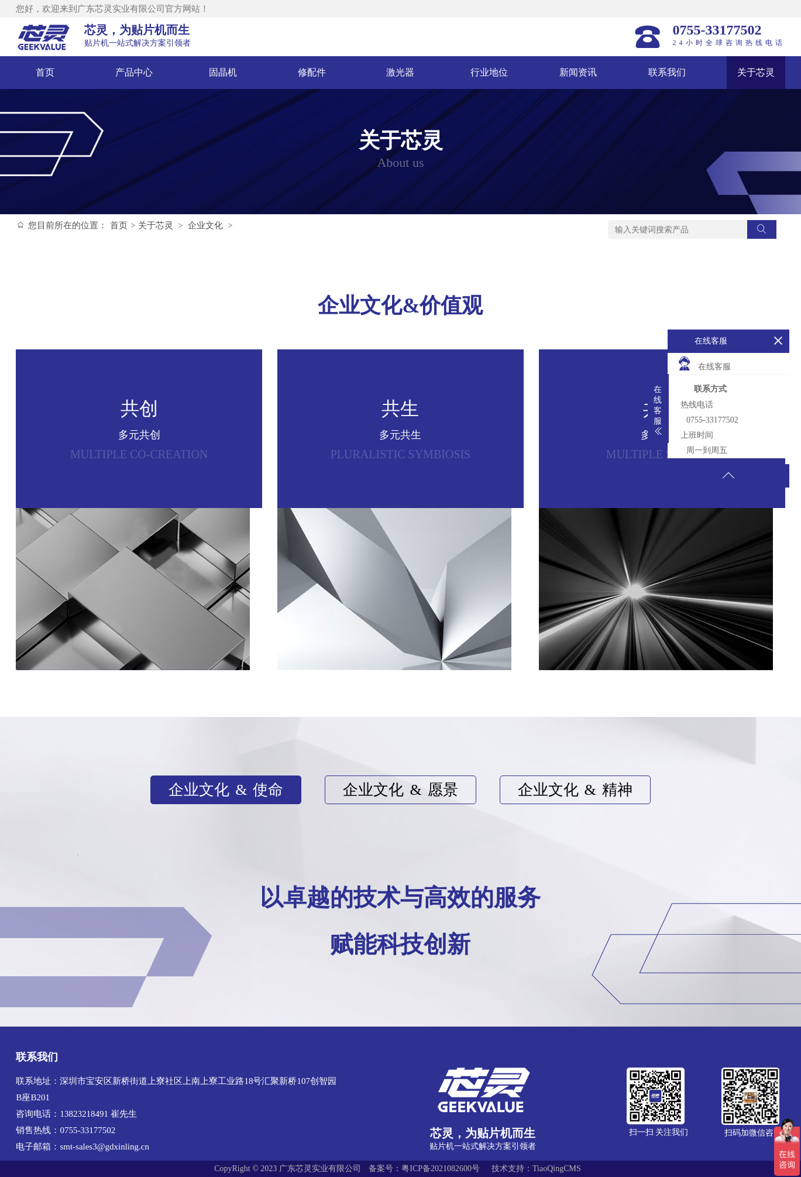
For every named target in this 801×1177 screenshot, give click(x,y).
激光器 (400, 72)
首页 (45, 72)
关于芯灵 (756, 72)
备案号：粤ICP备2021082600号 (424, 1168)
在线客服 (704, 363)
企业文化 (205, 225)
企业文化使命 (226, 789)
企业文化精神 (575, 789)
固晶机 (223, 72)
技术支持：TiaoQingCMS (536, 1168)
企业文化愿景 (400, 789)
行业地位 (489, 72)
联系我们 (667, 72)
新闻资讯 (578, 72)
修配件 (312, 72)
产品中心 (134, 72)
